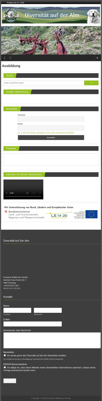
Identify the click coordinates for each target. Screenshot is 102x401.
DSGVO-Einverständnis (16, 364)
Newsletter (8, 352)
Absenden (10, 381)
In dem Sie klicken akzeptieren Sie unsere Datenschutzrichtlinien (47, 133)
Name (7, 306)
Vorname (21, 115)
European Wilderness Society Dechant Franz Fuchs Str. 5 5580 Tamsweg (15, 280)
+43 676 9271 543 (10, 285)
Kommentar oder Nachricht (17, 330)
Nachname (38, 314)
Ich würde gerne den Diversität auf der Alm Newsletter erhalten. (37, 355)
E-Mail (7, 319)
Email (20, 124)
